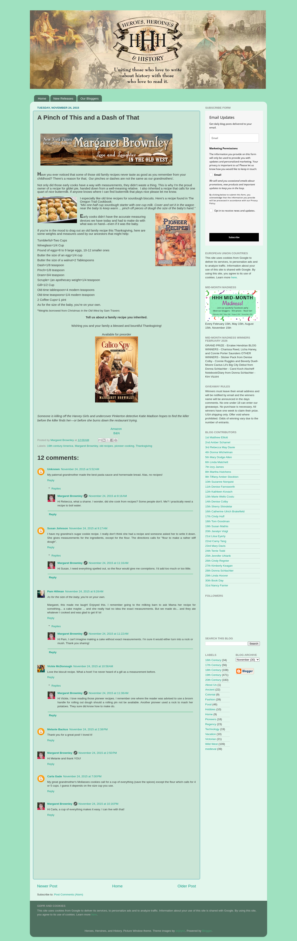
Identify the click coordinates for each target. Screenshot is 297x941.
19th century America (60, 445)
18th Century (213, 670)
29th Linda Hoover (216, 575)
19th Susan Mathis (216, 526)
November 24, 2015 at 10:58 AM (93, 666)
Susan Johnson (57, 528)
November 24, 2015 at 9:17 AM (88, 528)
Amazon (116, 429)
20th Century (213, 679)
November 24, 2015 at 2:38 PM (88, 729)
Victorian (210, 739)
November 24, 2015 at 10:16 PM (98, 803)
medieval (210, 748)
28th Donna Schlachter (219, 570)
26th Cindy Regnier (217, 560)
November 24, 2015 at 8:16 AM (108, 496)
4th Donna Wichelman (219, 452)
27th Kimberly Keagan (219, 565)
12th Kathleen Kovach (218, 491)
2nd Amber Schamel (217, 442)
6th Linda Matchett (216, 462)
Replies (56, 488)
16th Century (213, 660)
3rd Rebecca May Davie (220, 447)
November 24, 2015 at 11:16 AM (108, 563)
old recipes (106, 445)
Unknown (53, 469)
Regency (210, 724)
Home (42, 98)
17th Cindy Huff (214, 516)
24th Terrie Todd (215, 550)
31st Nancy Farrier (216, 585)
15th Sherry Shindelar (218, 506)
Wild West (211, 744)
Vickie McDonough (59, 666)
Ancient (209, 689)
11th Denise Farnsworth (220, 486)
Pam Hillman (55, 591)
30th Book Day (214, 580)
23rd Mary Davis (215, 545)
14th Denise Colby (216, 501)
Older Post (187, 886)
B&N (116, 433)
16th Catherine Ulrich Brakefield (225, 511)
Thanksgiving (144, 445)
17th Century (213, 665)
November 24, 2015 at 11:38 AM (108, 693)
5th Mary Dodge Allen (218, 457)
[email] (234, 138)
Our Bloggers (89, 98)
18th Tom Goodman (217, 521)
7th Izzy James (214, 466)
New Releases (63, 98)
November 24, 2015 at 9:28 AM (84, 591)
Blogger (207, 930)
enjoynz (180, 930)
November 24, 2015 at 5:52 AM (80, 469)
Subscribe (234, 237)
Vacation (210, 734)
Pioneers (210, 719)
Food (208, 704)
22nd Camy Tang (215, 541)
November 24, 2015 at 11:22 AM (108, 633)
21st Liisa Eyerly (215, 536)
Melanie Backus (57, 729)
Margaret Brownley (86, 445)
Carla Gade (54, 776)
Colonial (210, 694)
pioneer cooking (124, 445)
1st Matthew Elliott (216, 437)
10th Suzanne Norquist (219, 481)
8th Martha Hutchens (218, 471)
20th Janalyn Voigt (216, 531)
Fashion (210, 699)
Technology (212, 729)
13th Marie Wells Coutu (219, 496)
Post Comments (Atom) (68, 894)
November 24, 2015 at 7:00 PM (82, 776)
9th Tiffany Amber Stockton (221, 476)
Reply (50, 480)
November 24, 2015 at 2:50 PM (98, 752)
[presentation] (230, 223)
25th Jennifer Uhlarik (218, 555)
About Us (211, 684)
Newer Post (47, 886)
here (234, 277)
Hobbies (210, 709)
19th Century (213, 674)
